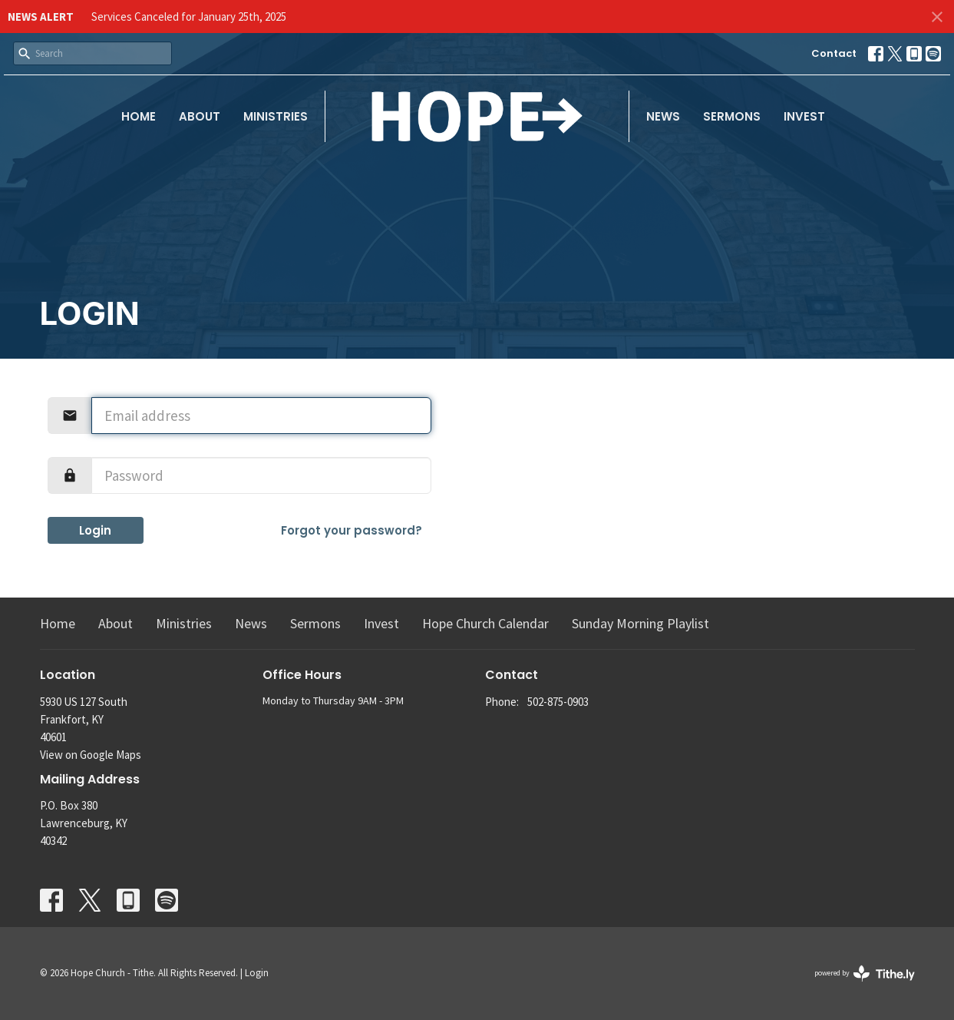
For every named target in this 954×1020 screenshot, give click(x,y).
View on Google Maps (90, 754)
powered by (864, 973)
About (199, 116)
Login (95, 530)
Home (138, 116)
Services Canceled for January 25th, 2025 (188, 16)
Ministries (275, 116)
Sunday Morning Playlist (640, 623)
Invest (804, 116)
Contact (834, 53)
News (663, 116)
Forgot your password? (351, 530)
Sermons (732, 116)
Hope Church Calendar (485, 623)
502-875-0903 (558, 701)
